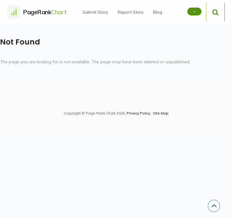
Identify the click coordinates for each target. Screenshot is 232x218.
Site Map (161, 113)
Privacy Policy (138, 113)
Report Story (130, 12)
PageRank (45, 12)
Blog (157, 12)
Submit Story (95, 12)
